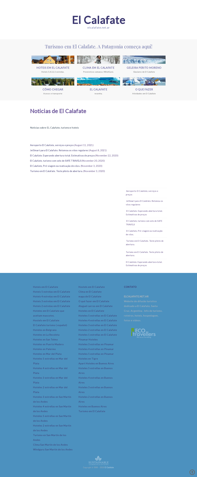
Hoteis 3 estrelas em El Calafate (51, 301)
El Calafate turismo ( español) (50, 325)
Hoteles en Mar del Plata (47, 353)
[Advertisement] (146, 144)
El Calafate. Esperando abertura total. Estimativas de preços (62, 155)
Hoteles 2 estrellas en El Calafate (98, 330)
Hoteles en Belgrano (45, 330)
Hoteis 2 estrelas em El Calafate (51, 306)
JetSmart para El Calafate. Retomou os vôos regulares (59, 150)
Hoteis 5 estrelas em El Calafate (51, 291)
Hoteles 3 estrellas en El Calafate (98, 325)
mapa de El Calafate (90, 296)
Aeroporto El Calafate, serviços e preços (52, 145)
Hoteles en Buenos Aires (93, 406)
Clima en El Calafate (90, 291)
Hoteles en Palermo (44, 349)
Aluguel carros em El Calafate (96, 306)
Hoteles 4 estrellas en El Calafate (98, 320)
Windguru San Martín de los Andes (53, 449)
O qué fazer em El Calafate (94, 301)
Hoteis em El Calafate (45, 286)
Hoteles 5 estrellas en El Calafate (98, 315)
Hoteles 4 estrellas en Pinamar (96, 349)
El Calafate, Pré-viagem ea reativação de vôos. (55, 165)
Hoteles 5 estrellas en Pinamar (96, 353)
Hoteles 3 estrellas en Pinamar (96, 344)
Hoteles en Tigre (88, 358)
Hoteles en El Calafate (91, 310)
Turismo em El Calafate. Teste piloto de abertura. (56, 171)
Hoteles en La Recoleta (46, 334)
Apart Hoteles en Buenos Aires (96, 363)
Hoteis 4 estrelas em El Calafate (51, 296)
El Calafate (98, 19)
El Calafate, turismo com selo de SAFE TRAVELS (55, 160)
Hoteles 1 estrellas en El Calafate (98, 334)
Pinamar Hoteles (88, 339)
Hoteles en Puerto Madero (48, 344)
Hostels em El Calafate (46, 320)
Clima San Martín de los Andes (50, 444)
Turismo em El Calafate (92, 411)
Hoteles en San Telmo (45, 339)
